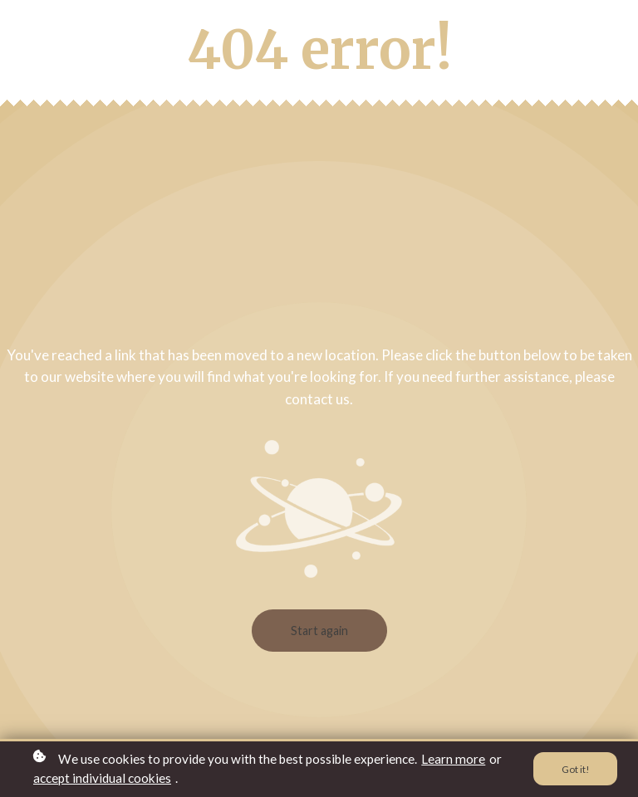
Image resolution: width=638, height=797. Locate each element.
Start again (319, 630)
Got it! (575, 769)
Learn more (453, 758)
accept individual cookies (102, 777)
